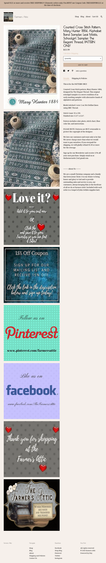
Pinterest (58, 553)
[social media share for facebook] (64, 71)
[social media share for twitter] (68, 71)
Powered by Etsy (86, 553)
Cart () (95, 17)
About (88, 17)
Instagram (58, 558)
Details (66, 78)
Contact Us (33, 558)
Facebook (58, 548)
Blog (82, 17)
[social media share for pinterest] (73, 71)
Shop (77, 17)
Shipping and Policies (37, 556)
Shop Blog (58, 550)
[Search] (101, 17)
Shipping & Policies (79, 78)
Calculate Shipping (70, 53)
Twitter (57, 556)
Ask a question (81, 71)
